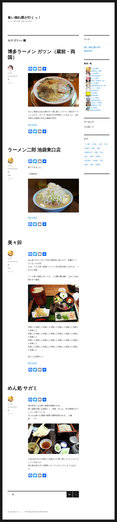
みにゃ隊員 (95, 78)
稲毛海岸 (88, 160)
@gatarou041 (96, 100)
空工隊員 (94, 93)
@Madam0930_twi (98, 86)
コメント (11, 83)
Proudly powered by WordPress (36, 512)
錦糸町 (98, 164)
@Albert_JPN (96, 105)
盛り (86, 156)
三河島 (94, 144)
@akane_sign (96, 71)
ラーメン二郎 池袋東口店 (34, 150)
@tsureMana (96, 110)
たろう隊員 (95, 98)
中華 (105, 144)
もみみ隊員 (95, 73)
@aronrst (94, 90)
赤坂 (91, 164)
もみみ (10, 73)
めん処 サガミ (22, 388)
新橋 (93, 148)
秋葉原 (98, 156)
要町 (86, 164)
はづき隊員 (95, 68)
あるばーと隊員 (96, 103)
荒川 (101, 160)
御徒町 (87, 148)
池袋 (9, 175)
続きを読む (32, 124)
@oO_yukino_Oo (97, 81)
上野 (100, 144)
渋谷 (9, 268)
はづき (10, 165)
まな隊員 (94, 108)
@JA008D (94, 95)
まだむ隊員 (95, 83)
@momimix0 (96, 76)
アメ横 (87, 144)
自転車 (95, 160)
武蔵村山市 (88, 152)
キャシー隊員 (95, 88)
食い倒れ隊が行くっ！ (24, 17)
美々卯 (15, 242)
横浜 (98, 148)
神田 (91, 156)
